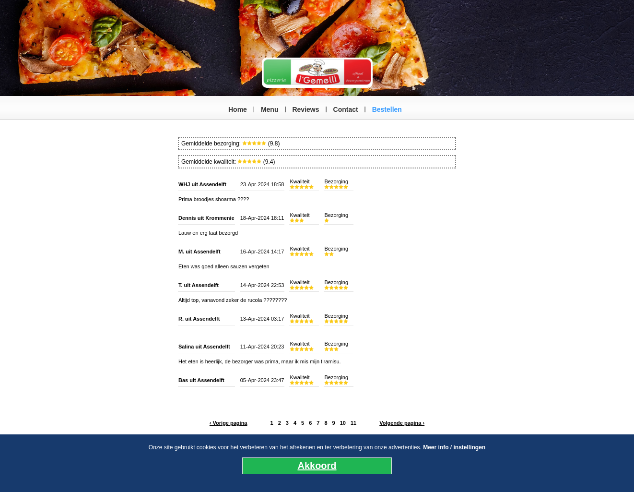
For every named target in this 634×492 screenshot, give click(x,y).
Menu (270, 109)
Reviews (305, 109)
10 (343, 423)
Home (237, 109)
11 (353, 423)
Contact (345, 109)
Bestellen (387, 109)
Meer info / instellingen (454, 447)
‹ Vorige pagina (228, 423)
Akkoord (316, 465)
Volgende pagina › (401, 423)
